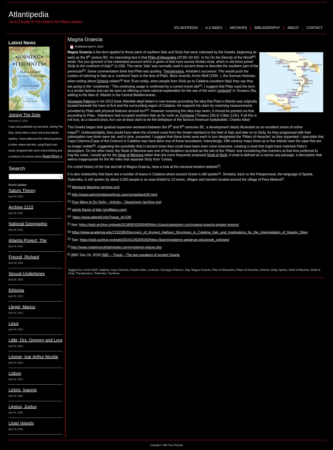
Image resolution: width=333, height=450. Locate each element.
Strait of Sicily (217, 155)
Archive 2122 (21, 207)
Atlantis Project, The (28, 240)
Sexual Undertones (27, 273)
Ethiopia (16, 290)
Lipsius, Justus (22, 406)
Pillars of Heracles (247, 269)
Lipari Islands (21, 423)
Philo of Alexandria (162, 57)
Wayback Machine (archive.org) (96, 187)
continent (224, 90)
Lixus (14, 323)
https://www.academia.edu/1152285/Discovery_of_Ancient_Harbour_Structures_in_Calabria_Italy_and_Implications (159, 232)
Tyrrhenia (187, 115)
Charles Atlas (138, 269)
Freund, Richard (24, 257)
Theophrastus (173, 71)
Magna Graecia (200, 269)
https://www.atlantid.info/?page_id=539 (102, 217)
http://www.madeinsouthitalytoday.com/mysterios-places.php (116, 247)
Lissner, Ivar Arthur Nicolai (33, 356)
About (293, 28)
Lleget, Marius (22, 306)
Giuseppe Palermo (81, 101)
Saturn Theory (22, 190)
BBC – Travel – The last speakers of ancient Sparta (140, 255)
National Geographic (28, 223)
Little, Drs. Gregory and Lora (35, 340)
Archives (238, 28)
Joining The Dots (24, 114)
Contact (315, 28)
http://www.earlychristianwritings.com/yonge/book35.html (114, 194)
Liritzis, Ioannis (23, 390)
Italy (187, 269)
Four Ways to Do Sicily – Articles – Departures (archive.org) (116, 202)
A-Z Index (213, 28)
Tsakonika (100, 273)
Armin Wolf (90, 269)
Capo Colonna (119, 269)
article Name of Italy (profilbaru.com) (99, 210)
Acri (80, 269)
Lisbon (15, 373)
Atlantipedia (29, 14)
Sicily (274, 269)
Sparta (283, 269)
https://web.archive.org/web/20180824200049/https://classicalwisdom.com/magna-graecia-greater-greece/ (159, 225)
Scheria (102, 81)
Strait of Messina (130, 155)
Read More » (52, 156)
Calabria (104, 269)
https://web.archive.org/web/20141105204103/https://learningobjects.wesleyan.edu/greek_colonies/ (154, 240)
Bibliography (267, 28)
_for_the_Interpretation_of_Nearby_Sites (276, 232)
